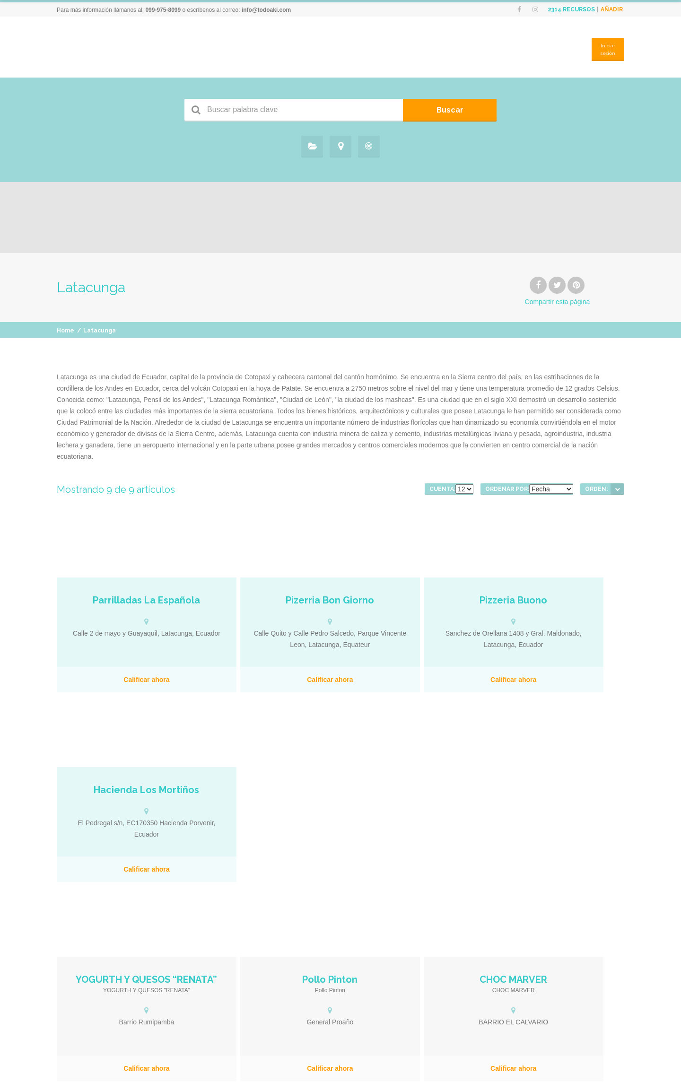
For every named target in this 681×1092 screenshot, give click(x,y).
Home (65, 336)
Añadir (612, 9)
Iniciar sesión (606, 50)
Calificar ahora (126, 686)
